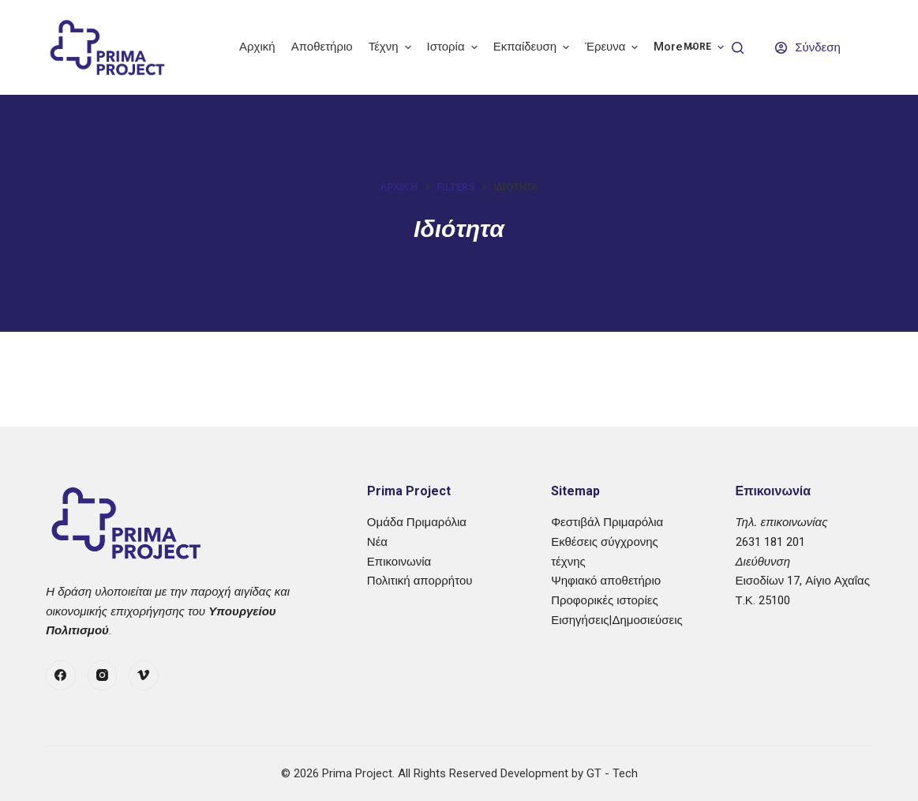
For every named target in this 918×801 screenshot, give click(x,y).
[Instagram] (103, 675)
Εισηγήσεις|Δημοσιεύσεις (617, 620)
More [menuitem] (676, 47)
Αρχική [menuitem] (257, 46)
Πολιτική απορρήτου (420, 580)
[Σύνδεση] (808, 48)
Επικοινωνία (399, 562)
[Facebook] (61, 675)
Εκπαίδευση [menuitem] (533, 47)
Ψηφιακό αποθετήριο (606, 580)
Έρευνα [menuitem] (613, 47)
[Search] (738, 48)
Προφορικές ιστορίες (604, 600)
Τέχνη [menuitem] (392, 47)
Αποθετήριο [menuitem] (322, 46)
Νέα (377, 542)
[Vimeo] (144, 675)
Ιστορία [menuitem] (454, 47)
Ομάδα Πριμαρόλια (416, 522)
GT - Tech (612, 773)
